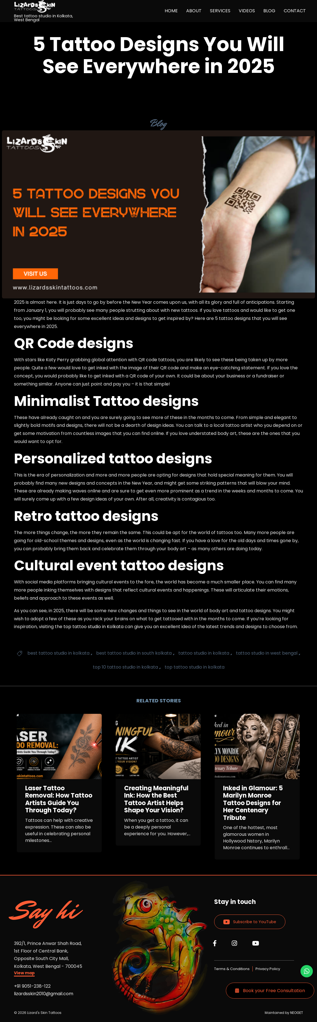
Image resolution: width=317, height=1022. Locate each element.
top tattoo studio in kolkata (194, 667)
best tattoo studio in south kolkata (134, 653)
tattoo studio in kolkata (203, 653)
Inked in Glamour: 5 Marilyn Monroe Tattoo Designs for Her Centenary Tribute (253, 803)
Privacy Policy (268, 968)
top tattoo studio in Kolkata (93, 626)
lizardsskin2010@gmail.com (43, 993)
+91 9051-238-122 (32, 986)
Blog (158, 123)
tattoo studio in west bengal (266, 653)
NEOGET (296, 1012)
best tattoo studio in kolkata (58, 653)
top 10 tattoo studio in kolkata (125, 667)
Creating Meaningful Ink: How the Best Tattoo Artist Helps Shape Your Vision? (156, 799)
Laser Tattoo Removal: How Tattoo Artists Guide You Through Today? (58, 799)
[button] (24, 973)
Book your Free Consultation (270, 990)
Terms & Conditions (232, 968)
